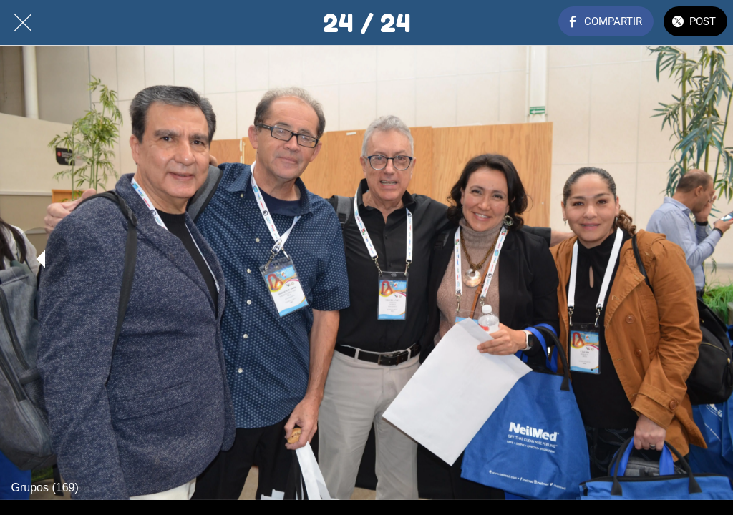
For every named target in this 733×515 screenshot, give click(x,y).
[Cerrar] (22, 22)
